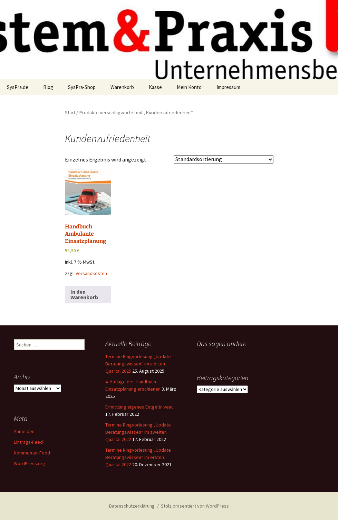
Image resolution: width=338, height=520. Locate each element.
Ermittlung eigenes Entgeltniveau (139, 407)
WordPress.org (29, 463)
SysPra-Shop (82, 87)
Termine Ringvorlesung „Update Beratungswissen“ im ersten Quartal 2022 (138, 457)
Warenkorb (122, 87)
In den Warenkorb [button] (84, 294)
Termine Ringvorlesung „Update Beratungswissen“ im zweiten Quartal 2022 (138, 432)
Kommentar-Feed (32, 453)
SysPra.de (17, 87)
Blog (48, 87)
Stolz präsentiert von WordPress (195, 506)
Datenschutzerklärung (132, 506)
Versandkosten (91, 273)
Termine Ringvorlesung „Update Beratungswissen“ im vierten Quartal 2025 (138, 363)
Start (70, 112)
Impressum (228, 87)
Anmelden (24, 431)
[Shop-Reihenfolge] (223, 159)
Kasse (155, 87)
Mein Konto (189, 87)
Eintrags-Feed (28, 442)
